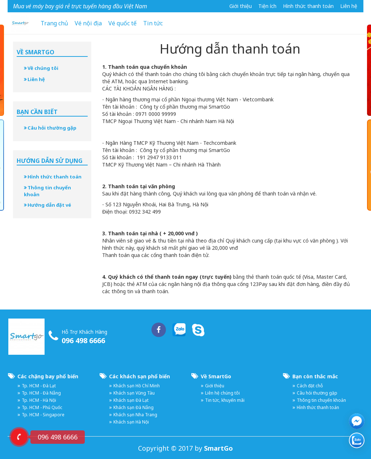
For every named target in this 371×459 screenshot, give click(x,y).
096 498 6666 (83, 340)
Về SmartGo (216, 376)
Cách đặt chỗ (310, 386)
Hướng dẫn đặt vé (47, 205)
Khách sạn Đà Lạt (131, 400)
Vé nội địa (88, 23)
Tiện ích (267, 6)
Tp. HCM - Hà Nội (39, 400)
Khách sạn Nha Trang (135, 415)
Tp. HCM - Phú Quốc (42, 407)
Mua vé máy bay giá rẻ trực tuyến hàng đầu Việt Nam (80, 6)
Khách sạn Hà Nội (131, 422)
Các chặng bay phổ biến (47, 376)
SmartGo (218, 448)
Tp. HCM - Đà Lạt (39, 386)
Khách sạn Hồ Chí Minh (136, 386)
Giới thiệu (240, 6)
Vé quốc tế (122, 23)
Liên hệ (348, 6)
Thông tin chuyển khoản (47, 191)
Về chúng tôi (41, 68)
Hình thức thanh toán (308, 6)
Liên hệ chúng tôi (222, 393)
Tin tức (153, 23)
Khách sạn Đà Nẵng (133, 407)
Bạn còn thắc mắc (315, 376)
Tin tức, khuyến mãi (225, 400)
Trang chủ (54, 23)
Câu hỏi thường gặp (50, 128)
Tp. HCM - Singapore (43, 415)
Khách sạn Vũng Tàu (134, 393)
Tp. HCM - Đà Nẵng (41, 393)
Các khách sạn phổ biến (139, 376)
